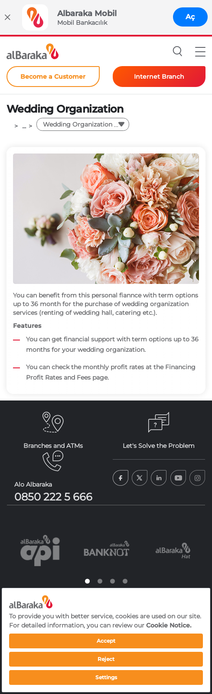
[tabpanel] (40, 550)
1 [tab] (87, 581)
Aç (190, 17)
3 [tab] (112, 581)
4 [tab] (125, 581)
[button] (200, 51)
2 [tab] (100, 581)
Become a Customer (52, 76)
